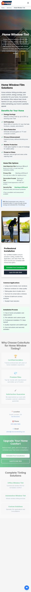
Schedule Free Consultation (15, 267)
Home (3, 7)
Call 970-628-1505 (15, 462)
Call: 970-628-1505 (15, 272)
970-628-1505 (15, 425)
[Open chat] (26, 587)
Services (9, 7)
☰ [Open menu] (28, 3)
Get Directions (15, 417)
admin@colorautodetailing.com (15, 432)
